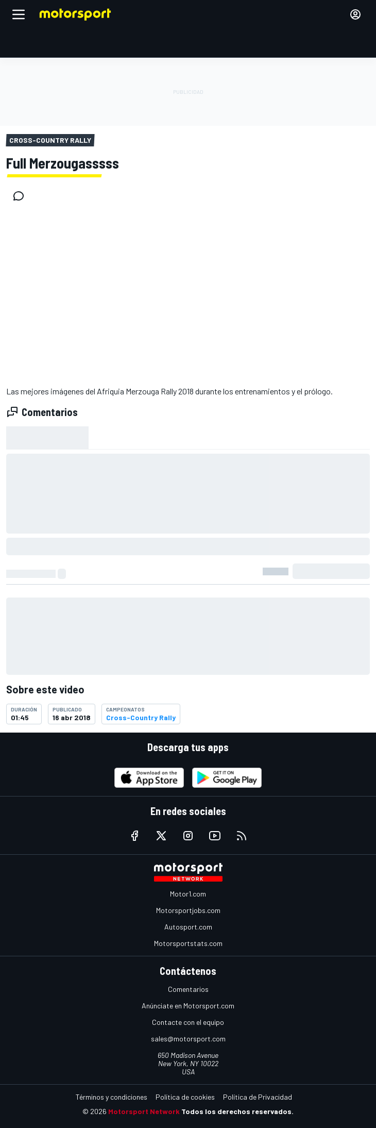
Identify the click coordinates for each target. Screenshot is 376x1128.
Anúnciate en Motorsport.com (188, 1005)
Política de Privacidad (257, 1096)
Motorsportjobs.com (188, 910)
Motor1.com (188, 893)
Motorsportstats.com (188, 943)
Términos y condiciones (111, 1096)
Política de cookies (185, 1096)
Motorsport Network (144, 1111)
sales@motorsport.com (188, 1038)
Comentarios (188, 989)
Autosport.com (188, 926)
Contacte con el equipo (188, 1022)
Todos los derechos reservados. (237, 1111)
